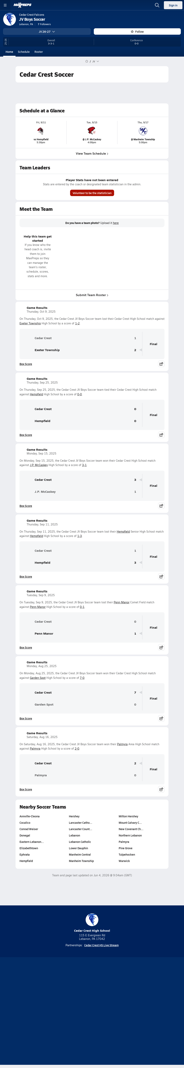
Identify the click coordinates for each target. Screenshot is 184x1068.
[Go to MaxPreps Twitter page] (106, 990)
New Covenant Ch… (131, 829)
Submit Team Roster (92, 295)
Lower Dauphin (78, 848)
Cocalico (25, 823)
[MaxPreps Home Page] (86, 61)
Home (9, 52)
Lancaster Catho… (80, 823)
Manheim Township (81, 861)
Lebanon (74, 835)
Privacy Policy (101, 1007)
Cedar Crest (37, 338)
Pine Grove (125, 848)
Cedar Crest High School (92, 923)
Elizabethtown (29, 848)
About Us (81, 1000)
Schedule (24, 52)
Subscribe (79, 1007)
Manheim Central (80, 854)
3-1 (84, 465)
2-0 (77, 748)
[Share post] (161, 364)
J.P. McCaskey (39, 465)
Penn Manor (121, 602)
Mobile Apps (101, 1000)
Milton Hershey (128, 816)
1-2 (77, 323)
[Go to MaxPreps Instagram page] (92, 990)
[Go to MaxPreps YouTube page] (77, 990)
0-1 (82, 607)
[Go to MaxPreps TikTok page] (63, 990)
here (116, 223)
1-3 (79, 536)
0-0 (79, 394)
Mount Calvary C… (130, 823)
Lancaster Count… (80, 829)
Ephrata (25, 854)
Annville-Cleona (30, 816)
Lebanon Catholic (80, 842)
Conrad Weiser (29, 829)
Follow (137, 31)
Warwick (124, 861)
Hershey (74, 816)
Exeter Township (30, 323)
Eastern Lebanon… (32, 842)
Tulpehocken (127, 854)
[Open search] (157, 5)
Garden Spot (38, 678)
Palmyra (122, 744)
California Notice (104, 1014)
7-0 (82, 678)
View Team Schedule (92, 153)
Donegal (25, 835)
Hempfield (36, 394)
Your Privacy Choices (92, 1019)
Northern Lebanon (130, 835)
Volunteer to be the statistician (92, 193)
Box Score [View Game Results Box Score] (26, 364)
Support (92, 1024)
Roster (38, 52)
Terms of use (77, 1014)
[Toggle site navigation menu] (5, 5)
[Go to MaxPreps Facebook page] (120, 990)
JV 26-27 (47, 31)
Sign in (173, 5)
